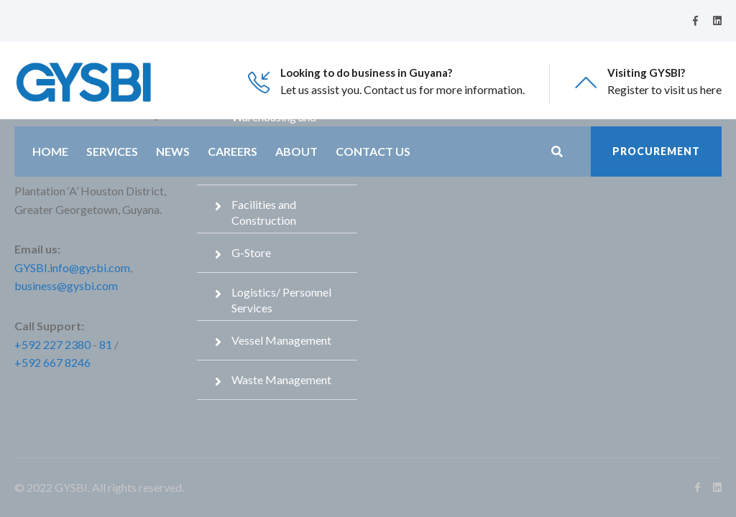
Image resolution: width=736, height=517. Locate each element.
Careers (232, 151)
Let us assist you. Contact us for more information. (402, 89)
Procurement (656, 151)
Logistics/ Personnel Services (281, 300)
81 (105, 344)
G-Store (251, 252)
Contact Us (373, 151)
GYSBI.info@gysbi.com (72, 267)
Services (112, 151)
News (173, 151)
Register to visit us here (664, 89)
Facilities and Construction (263, 212)
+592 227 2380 (52, 344)
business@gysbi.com (66, 285)
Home (50, 151)
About (296, 151)
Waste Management (281, 379)
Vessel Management (281, 340)
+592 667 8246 (52, 362)
